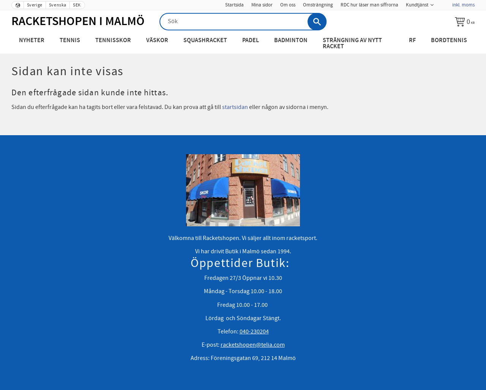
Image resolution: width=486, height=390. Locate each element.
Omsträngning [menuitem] (318, 5)
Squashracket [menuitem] (205, 40)
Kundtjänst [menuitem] (417, 5)
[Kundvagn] (465, 21)
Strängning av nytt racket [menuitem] (352, 43)
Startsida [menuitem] (234, 5)
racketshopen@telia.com (253, 345)
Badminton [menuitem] (291, 40)
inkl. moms (463, 5)
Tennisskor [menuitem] (113, 40)
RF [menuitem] (412, 40)
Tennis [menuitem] (70, 40)
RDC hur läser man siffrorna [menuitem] (369, 5)
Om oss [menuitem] (287, 5)
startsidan (235, 107)
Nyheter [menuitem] (31, 40)
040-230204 (254, 331)
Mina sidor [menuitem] (262, 5)
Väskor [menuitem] (157, 40)
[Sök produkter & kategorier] (243, 21)
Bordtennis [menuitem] (449, 40)
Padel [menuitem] (250, 40)
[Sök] (317, 21)
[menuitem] (443, 2)
